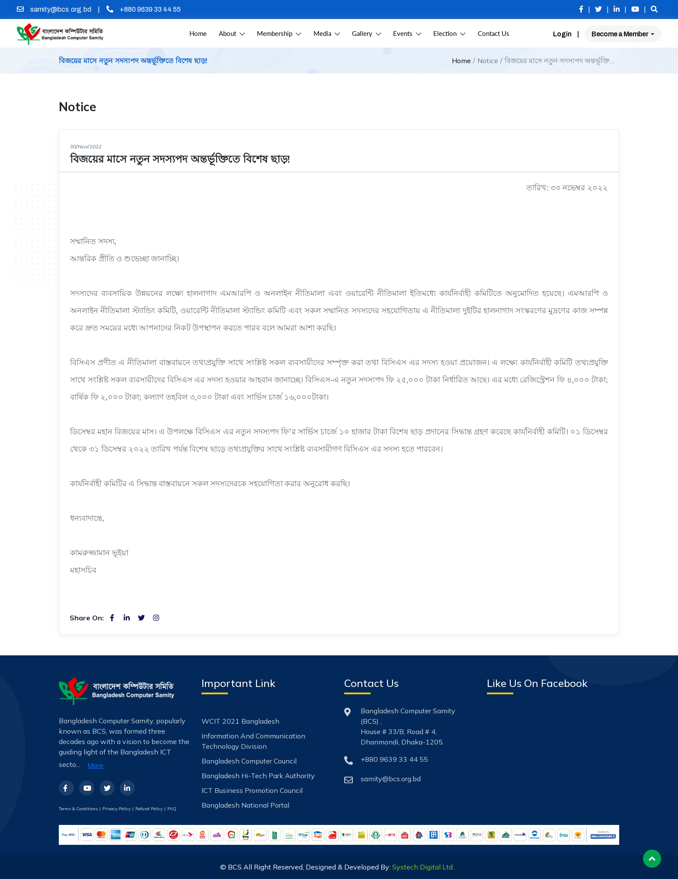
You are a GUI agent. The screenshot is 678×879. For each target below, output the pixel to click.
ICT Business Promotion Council (252, 790)
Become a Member (620, 34)
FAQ (171, 809)
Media (326, 33)
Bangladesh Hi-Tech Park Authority (258, 775)
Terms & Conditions (78, 809)
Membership (279, 33)
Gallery (366, 33)
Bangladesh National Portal (245, 805)
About (232, 33)
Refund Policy (149, 809)
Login (562, 34)
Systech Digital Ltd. (423, 867)
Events (407, 33)
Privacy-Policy (116, 809)
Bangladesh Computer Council (249, 761)
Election (449, 33)
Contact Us (493, 33)
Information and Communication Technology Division (253, 741)
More (95, 765)
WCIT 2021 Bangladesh (240, 721)
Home (198, 33)
